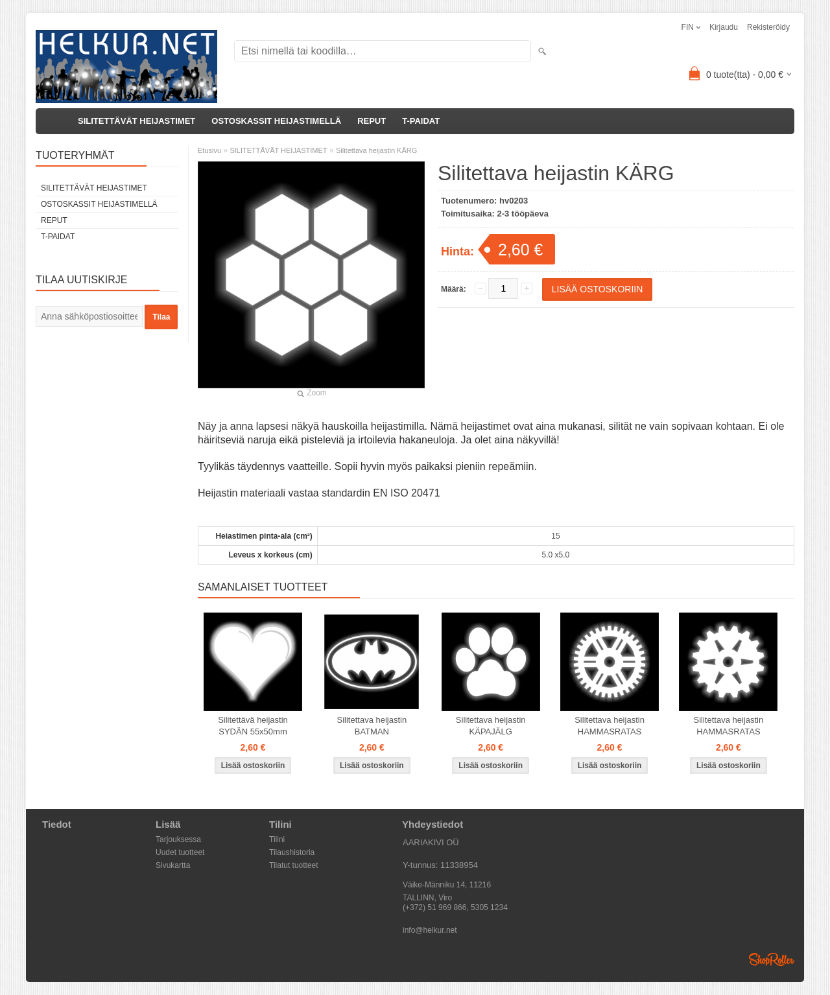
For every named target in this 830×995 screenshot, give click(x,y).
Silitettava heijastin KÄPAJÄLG (491, 725)
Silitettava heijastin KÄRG (376, 150)
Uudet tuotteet (180, 852)
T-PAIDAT (421, 121)
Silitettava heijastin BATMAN (372, 725)
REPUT (371, 121)
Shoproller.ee (771, 959)
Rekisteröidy (768, 27)
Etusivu (209, 150)
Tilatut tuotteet (293, 865)
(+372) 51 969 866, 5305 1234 (455, 907)
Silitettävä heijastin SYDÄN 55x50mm (253, 725)
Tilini (277, 839)
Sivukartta (173, 865)
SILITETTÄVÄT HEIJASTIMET (136, 121)
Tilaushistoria (291, 852)
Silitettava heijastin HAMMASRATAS (610, 725)
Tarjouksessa (178, 839)
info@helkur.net (430, 930)
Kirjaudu (723, 27)
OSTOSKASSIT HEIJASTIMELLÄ (276, 121)
